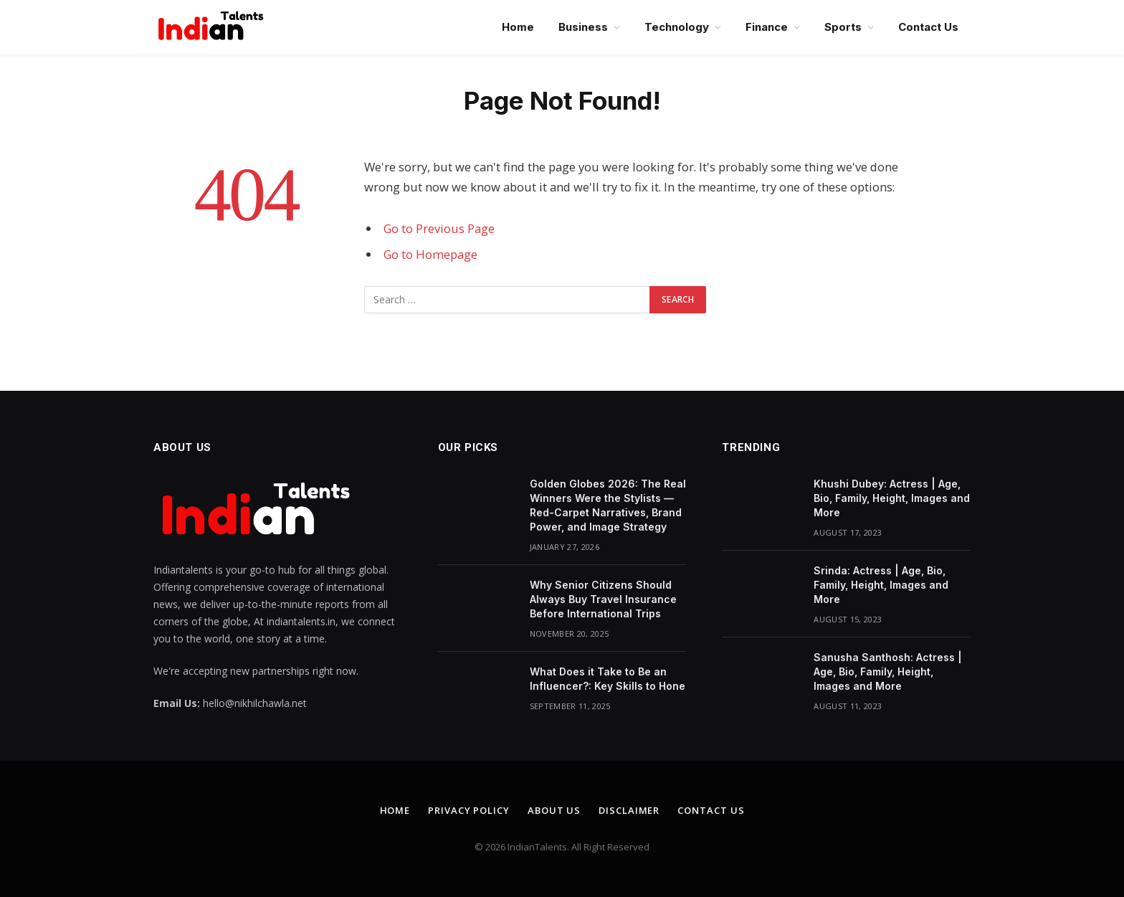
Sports (843, 27)
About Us (554, 810)
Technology (676, 27)
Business (583, 27)
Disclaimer (629, 810)
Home (518, 27)
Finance (767, 27)
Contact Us (928, 27)
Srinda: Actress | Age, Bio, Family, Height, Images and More (881, 584)
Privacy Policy (469, 810)
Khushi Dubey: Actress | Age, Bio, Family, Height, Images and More (892, 498)
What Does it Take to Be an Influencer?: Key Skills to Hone (607, 678)
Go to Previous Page (439, 228)
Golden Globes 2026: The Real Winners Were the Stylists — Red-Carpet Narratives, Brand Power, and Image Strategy (608, 505)
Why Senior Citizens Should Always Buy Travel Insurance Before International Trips (603, 599)
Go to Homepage (430, 254)
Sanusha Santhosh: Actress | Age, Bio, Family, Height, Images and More (888, 671)
